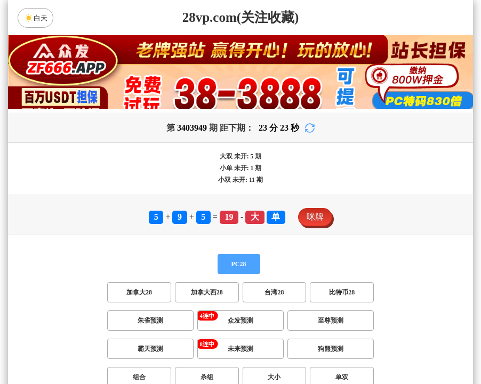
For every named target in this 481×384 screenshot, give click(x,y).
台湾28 (274, 292)
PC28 (238, 264)
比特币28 (342, 292)
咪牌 (315, 216)
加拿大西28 (207, 292)
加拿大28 (139, 292)
